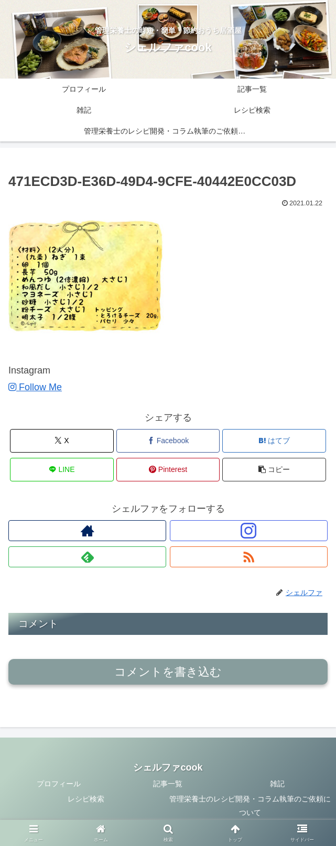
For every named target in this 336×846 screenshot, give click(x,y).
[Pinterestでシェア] (168, 469)
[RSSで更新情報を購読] (249, 556)
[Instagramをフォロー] (249, 530)
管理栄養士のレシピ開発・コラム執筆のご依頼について (250, 805)
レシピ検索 (86, 799)
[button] (274, 469)
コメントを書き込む (168, 671)
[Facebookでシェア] (168, 441)
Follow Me (35, 387)
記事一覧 (167, 783)
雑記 (277, 783)
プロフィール (59, 783)
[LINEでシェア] (62, 469)
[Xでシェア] (62, 441)
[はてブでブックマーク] (274, 441)
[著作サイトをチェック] (87, 530)
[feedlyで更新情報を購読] (87, 556)
